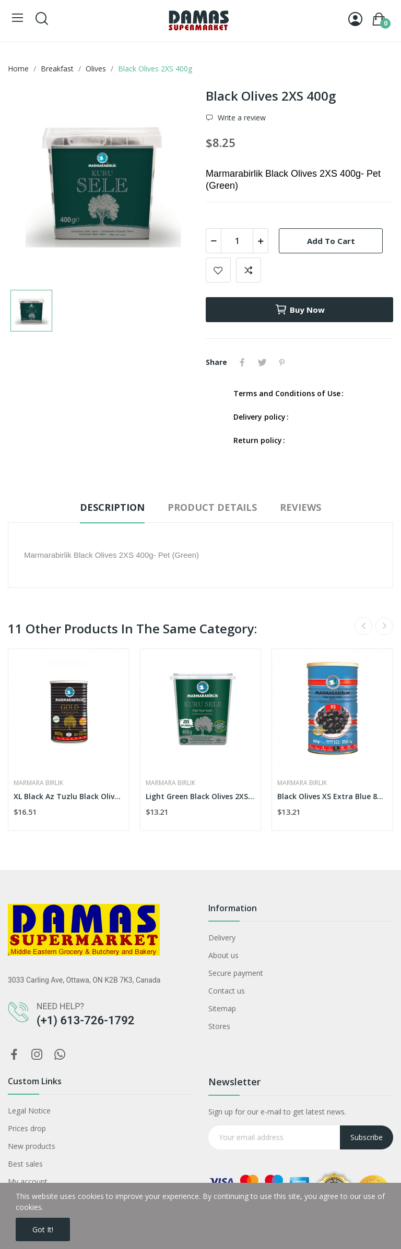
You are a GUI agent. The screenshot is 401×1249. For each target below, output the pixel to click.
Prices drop (27, 1128)
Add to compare (248, 270)
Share (242, 362)
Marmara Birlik (38, 783)
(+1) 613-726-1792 (85, 1020)
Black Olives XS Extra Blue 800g (332, 796)
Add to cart (331, 241)
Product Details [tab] (212, 507)
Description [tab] (112, 507)
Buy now (300, 309)
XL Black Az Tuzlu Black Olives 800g (69, 796)
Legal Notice (29, 1111)
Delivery (221, 937)
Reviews (300, 507)
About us (223, 955)
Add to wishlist (218, 270)
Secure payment (235, 973)
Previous (363, 626)
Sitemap (222, 1008)
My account (28, 1181)
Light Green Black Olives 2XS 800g (201, 796)
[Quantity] (237, 240)
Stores (219, 1026)
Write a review (241, 118)
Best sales (25, 1164)
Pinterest (282, 362)
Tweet (262, 362)
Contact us (226, 991)
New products (31, 1146)
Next (384, 626)
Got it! (42, 1229)
